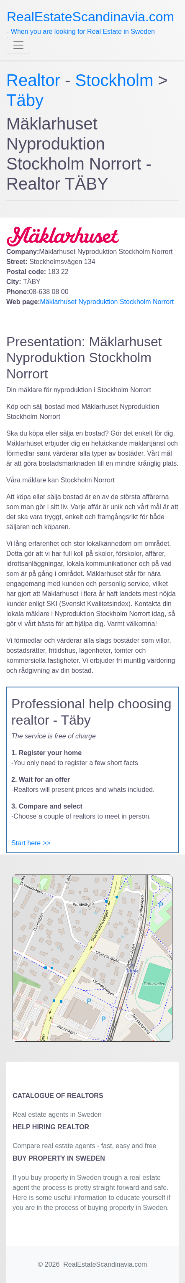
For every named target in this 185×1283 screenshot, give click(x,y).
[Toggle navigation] (18, 45)
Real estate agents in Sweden (57, 1114)
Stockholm (114, 80)
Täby (25, 100)
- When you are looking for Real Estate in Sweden (90, 22)
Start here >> (30, 843)
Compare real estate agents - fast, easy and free (84, 1145)
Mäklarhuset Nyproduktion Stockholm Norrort (107, 301)
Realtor (35, 80)
